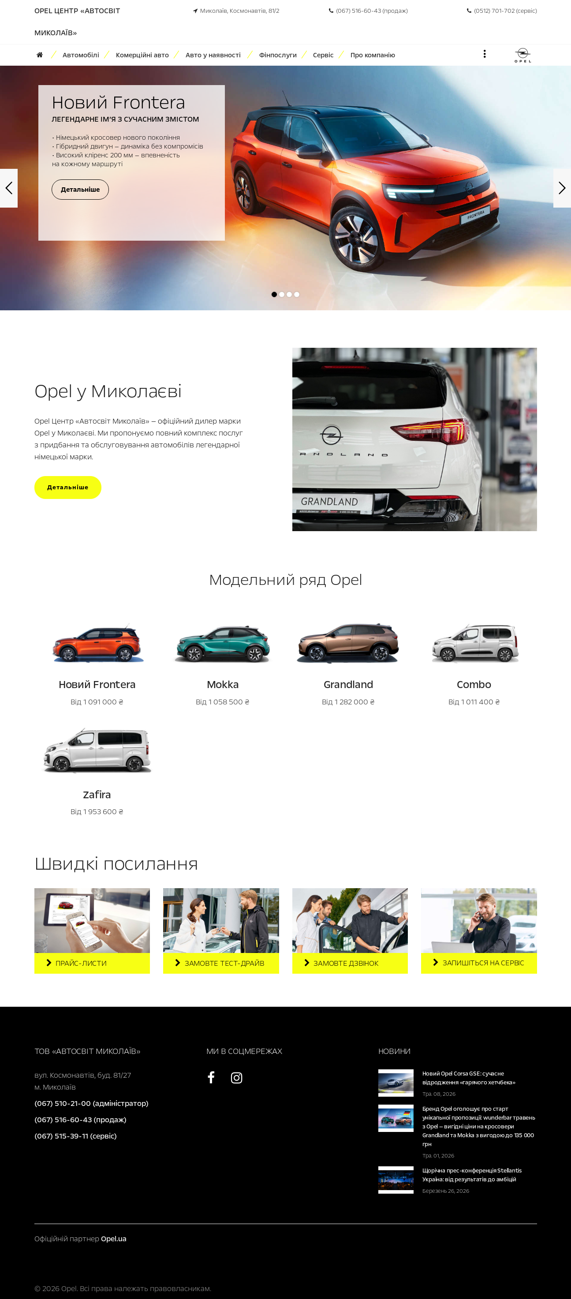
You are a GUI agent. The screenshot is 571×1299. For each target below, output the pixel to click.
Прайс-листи (76, 963)
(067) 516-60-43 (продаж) (368, 11)
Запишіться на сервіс (478, 963)
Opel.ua (114, 1239)
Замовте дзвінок (341, 963)
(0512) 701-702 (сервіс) (502, 11)
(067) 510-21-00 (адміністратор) (91, 1103)
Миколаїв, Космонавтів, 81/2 (236, 11)
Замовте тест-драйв (219, 963)
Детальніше (68, 487)
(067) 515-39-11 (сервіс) (75, 1136)
